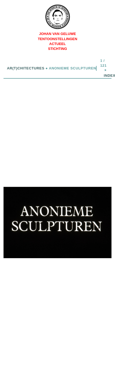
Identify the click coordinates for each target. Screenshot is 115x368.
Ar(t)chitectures (25, 68)
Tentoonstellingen (57, 39)
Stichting (57, 49)
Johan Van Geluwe (57, 34)
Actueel (57, 44)
